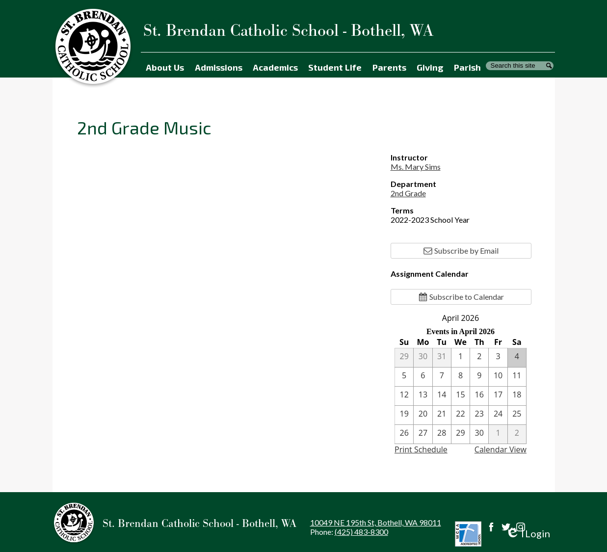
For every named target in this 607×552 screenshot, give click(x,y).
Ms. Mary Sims (416, 166)
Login (527, 533)
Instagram (520, 527)
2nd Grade (408, 193)
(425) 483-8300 (361, 531)
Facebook (491, 527)
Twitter (505, 527)
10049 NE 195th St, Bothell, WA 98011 (375, 522)
